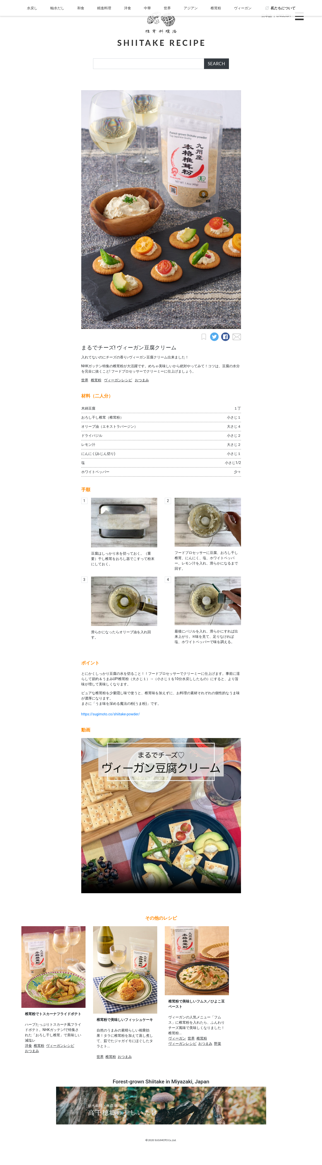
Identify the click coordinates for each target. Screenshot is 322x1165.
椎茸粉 (214, 84)
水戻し (35, 84)
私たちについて (279, 84)
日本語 (266, 16)
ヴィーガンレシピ (118, 392)
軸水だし (60, 84)
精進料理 (105, 84)
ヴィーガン (240, 84)
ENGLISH (283, 16)
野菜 (217, 1056)
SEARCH (216, 63)
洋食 (128, 84)
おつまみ (142, 392)
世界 (166, 84)
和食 (82, 84)
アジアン (189, 84)
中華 (147, 84)
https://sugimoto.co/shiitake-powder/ (110, 726)
